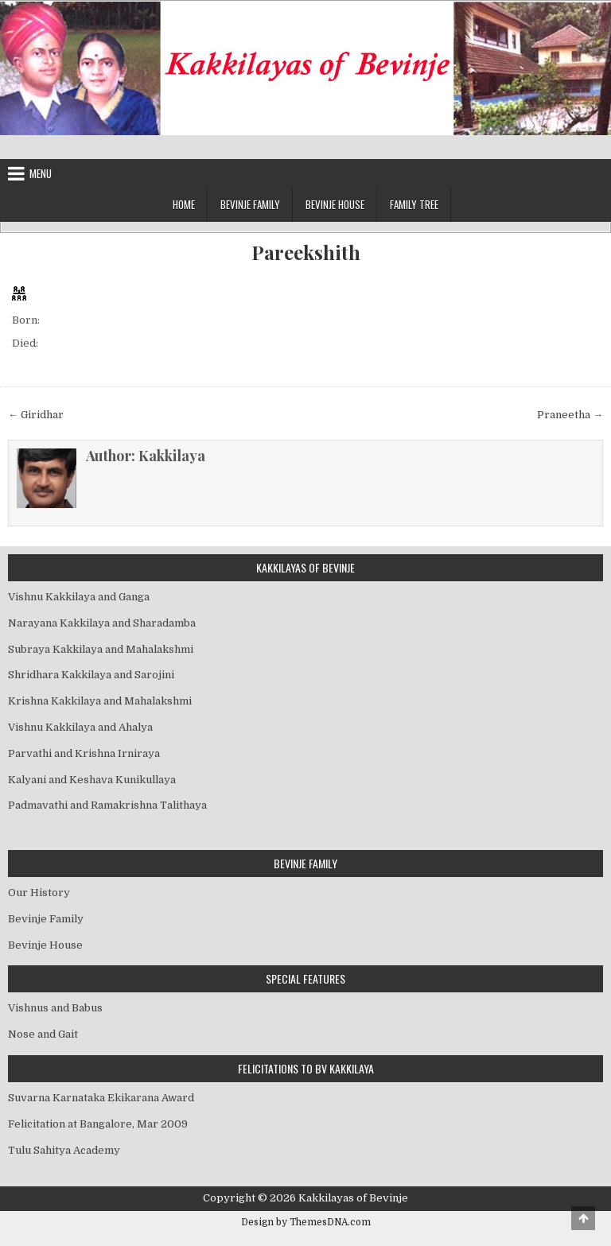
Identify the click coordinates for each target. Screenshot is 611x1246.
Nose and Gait (43, 1034)
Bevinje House (335, 204)
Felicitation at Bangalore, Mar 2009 (98, 1124)
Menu (40, 173)
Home (184, 204)
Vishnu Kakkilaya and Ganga (79, 597)
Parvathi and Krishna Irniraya (84, 753)
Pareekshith (305, 252)
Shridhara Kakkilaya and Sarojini (91, 675)
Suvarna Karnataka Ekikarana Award (101, 1098)
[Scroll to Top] (583, 1218)
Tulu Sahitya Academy (64, 1150)
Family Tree (414, 204)
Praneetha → (570, 415)
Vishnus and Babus (55, 1008)
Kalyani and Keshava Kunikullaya (92, 780)
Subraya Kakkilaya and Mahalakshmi (100, 649)
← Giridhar (36, 415)
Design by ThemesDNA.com (306, 1222)
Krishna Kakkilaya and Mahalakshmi (100, 701)
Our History (39, 893)
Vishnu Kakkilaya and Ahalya (80, 727)
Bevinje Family (250, 204)
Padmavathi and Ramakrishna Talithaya (107, 805)
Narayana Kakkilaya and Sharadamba (102, 623)
